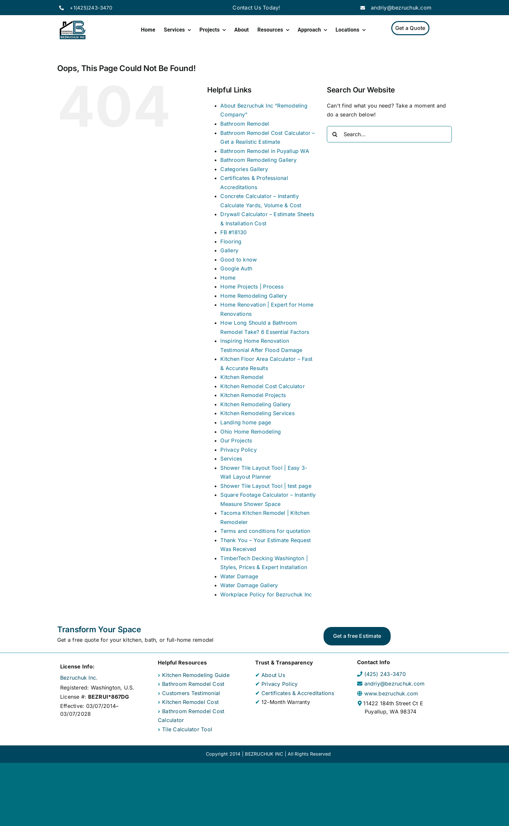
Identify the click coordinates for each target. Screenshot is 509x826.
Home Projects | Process (251, 286)
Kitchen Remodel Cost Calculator (262, 386)
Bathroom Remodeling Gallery (258, 160)
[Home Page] (72, 30)
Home (227, 277)
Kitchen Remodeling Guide (196, 675)
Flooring (230, 241)
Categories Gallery (244, 169)
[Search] (335, 134)
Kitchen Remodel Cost (190, 702)
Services (231, 458)
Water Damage (239, 576)
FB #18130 (233, 232)
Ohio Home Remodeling (250, 431)
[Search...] (389, 134)
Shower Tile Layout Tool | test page (265, 486)
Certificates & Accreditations (297, 693)
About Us (272, 675)
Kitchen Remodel (241, 377)
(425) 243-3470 (385, 674)
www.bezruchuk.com (391, 693)
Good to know (238, 259)
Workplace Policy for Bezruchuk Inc (266, 594)
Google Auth (236, 268)
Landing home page (245, 422)
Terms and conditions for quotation (265, 531)
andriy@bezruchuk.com (401, 7)
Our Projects (236, 440)
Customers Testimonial (191, 693)
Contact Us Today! (256, 7)
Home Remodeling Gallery (253, 295)
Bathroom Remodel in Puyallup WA (264, 151)
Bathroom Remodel (244, 123)
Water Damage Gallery (249, 585)
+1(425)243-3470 (91, 8)
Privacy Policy (238, 449)
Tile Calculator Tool (187, 729)
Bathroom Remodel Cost (193, 684)
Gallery (229, 250)
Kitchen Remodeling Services (257, 413)
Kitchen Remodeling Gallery (255, 404)
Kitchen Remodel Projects (253, 395)
